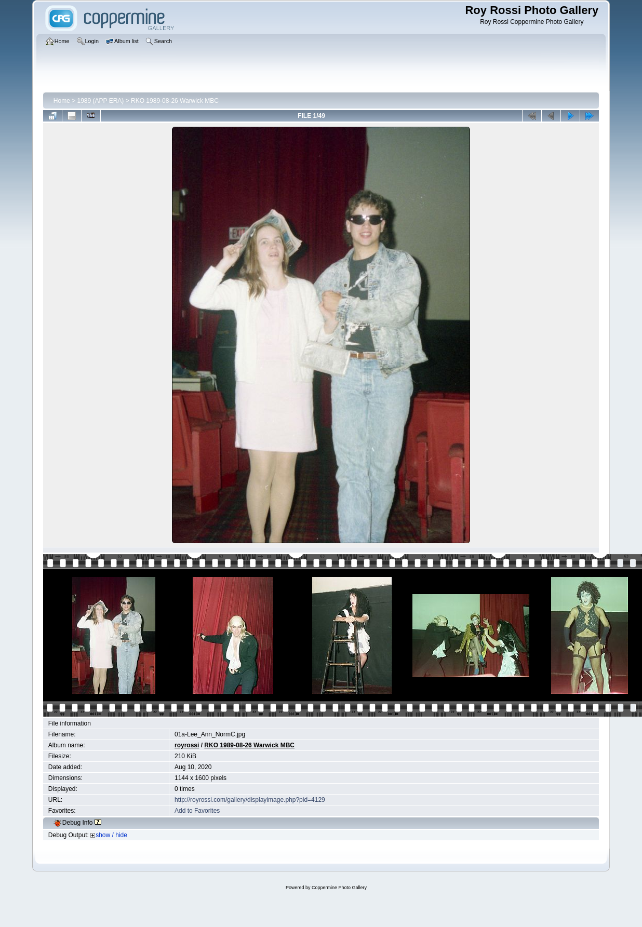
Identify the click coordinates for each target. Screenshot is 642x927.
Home (62, 100)
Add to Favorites (197, 810)
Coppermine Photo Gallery (339, 887)
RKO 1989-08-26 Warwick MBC (175, 100)
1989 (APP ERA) (100, 100)
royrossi (187, 745)
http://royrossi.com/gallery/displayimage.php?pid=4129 (250, 799)
